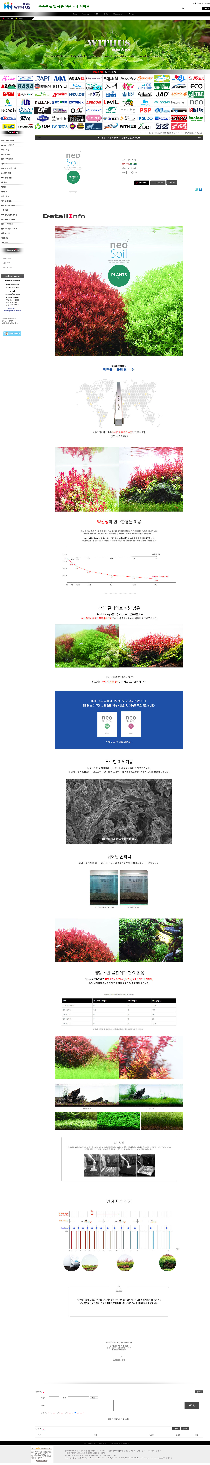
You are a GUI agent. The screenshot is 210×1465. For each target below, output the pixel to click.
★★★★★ (80, 1415)
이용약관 (100, 1445)
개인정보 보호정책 (80, 1455)
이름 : (43, 1398)
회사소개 (91, 1445)
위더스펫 (78, 1460)
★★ (54, 1415)
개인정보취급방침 (113, 1445)
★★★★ (70, 1415)
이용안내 (126, 1445)
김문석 (103, 1455)
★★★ (61, 1415)
